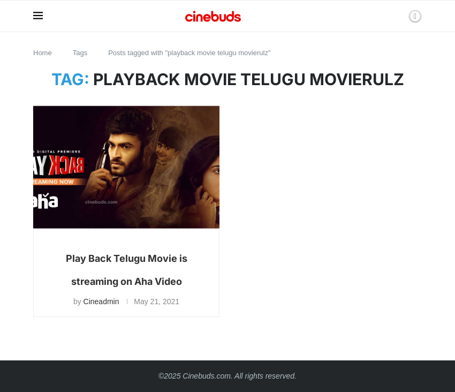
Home (42, 53)
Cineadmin (101, 301)
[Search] (396, 16)
